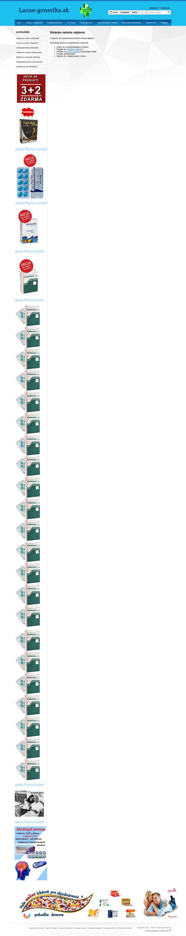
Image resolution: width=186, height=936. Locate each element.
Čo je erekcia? (86, 23)
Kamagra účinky (109, 928)
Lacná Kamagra (65, 928)
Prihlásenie (153, 8)
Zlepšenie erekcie (125, 928)
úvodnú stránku (73, 51)
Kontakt (164, 23)
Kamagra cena (80, 928)
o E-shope (71, 23)
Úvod (19, 23)
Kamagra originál (94, 928)
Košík (115, 12)
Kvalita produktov (54, 23)
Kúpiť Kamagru (51, 928)
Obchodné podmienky (131, 23)
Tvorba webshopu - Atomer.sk (158, 930)
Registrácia (165, 8)
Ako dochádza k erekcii (107, 23)
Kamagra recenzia (36, 928)
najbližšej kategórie (74, 49)
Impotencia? (151, 23)
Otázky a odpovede (34, 23)
